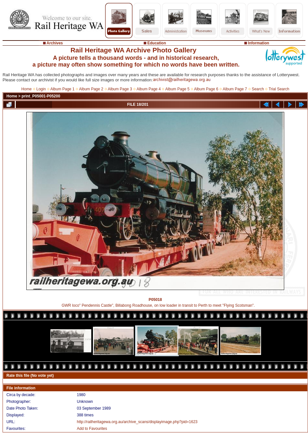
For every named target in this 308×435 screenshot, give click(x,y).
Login (41, 89)
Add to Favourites (92, 428)
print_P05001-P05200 (41, 96)
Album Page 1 (62, 89)
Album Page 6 (206, 89)
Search (258, 89)
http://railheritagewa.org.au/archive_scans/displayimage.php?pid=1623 (137, 422)
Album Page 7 (235, 89)
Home (26, 89)
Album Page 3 (120, 89)
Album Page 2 (91, 89)
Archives (55, 43)
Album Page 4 (149, 89)
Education (156, 43)
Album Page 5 (177, 89)
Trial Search (278, 89)
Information (258, 43)
